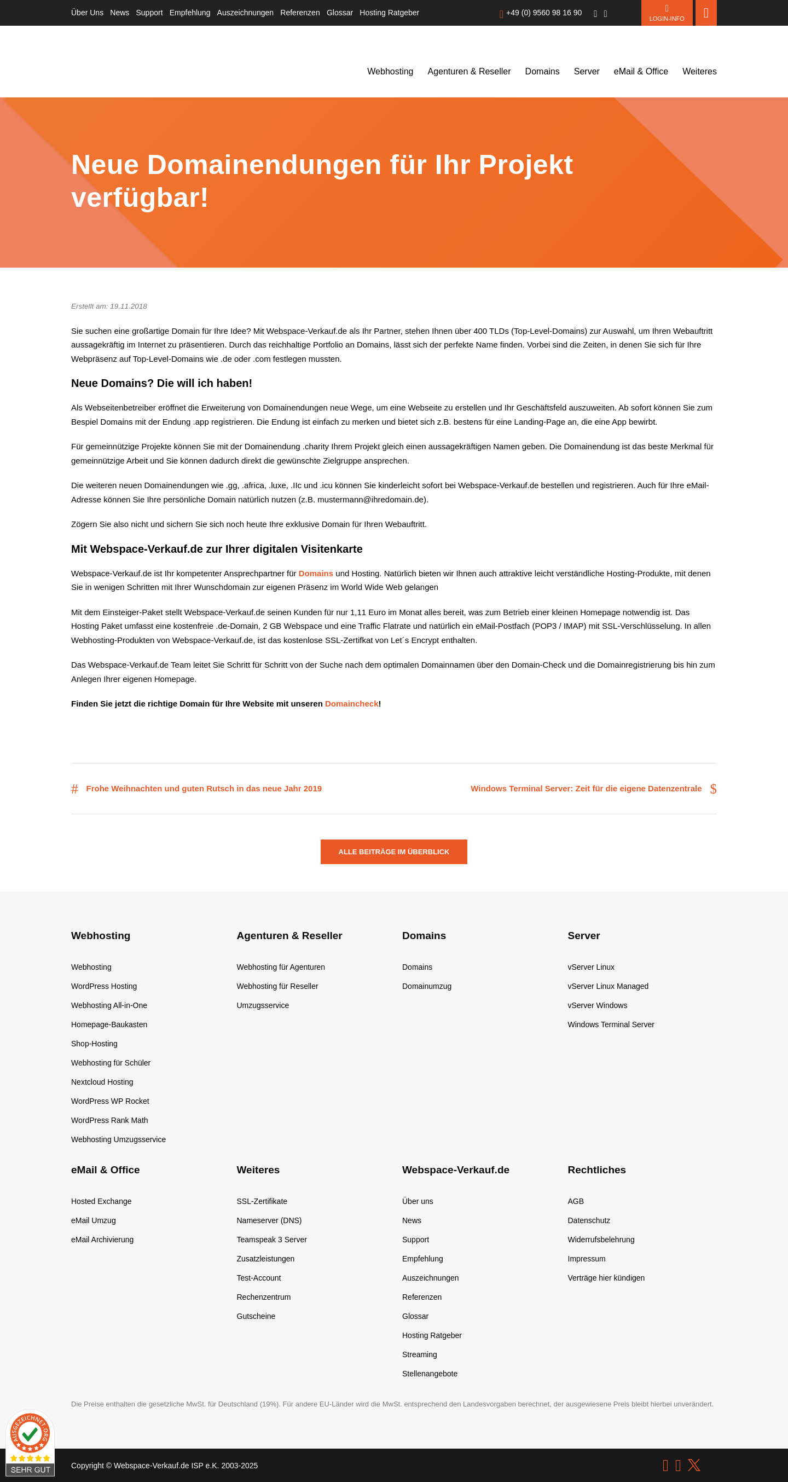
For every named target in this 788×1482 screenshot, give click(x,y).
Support (149, 12)
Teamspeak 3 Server (272, 1239)
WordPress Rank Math (109, 1120)
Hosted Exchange (101, 1201)
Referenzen (300, 12)
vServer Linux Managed (608, 986)
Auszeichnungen (245, 12)
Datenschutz (589, 1220)
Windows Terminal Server (611, 1024)
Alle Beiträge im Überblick (394, 852)
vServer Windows (598, 1005)
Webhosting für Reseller (277, 986)
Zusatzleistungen (266, 1258)
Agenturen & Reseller (469, 71)
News (119, 12)
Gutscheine (256, 1316)
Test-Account (259, 1277)
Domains (542, 71)
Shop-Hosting (94, 1043)
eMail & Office (641, 71)
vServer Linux (591, 967)
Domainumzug (426, 986)
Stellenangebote (429, 1373)
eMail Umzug (93, 1220)
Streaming (419, 1354)
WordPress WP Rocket (110, 1101)
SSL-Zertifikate (262, 1201)
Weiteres (699, 71)
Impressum (587, 1258)
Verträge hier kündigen (606, 1277)
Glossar (340, 12)
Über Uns (87, 12)
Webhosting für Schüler (110, 1062)
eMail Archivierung (102, 1239)
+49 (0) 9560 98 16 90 (544, 12)
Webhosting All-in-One (109, 1005)
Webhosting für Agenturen (281, 967)
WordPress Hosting (104, 986)
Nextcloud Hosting (102, 1082)
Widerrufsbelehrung (601, 1239)
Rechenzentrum (264, 1297)
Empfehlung (190, 12)
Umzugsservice (263, 1005)
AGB (576, 1201)
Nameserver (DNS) (269, 1220)
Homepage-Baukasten (109, 1024)
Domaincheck (352, 703)
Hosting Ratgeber (389, 12)
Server (587, 71)
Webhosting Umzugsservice (118, 1139)
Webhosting (390, 71)
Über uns (417, 1201)
